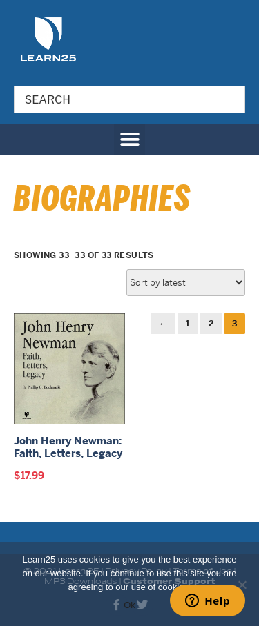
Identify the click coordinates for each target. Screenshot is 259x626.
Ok (129, 605)
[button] (129, 139)
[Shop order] (185, 282)
